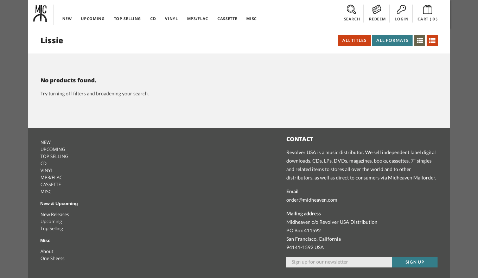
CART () (428, 13)
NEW (67, 18)
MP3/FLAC (197, 18)
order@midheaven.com (311, 200)
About (46, 251)
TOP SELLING (127, 18)
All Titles (354, 40)
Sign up (415, 262)
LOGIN (401, 13)
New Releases (54, 214)
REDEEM (377, 13)
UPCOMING (92, 18)
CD (153, 18)
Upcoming (51, 221)
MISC (251, 18)
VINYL (171, 18)
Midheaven (40, 13)
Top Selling (51, 228)
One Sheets (52, 258)
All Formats (392, 40)
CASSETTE (227, 18)
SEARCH (352, 13)
